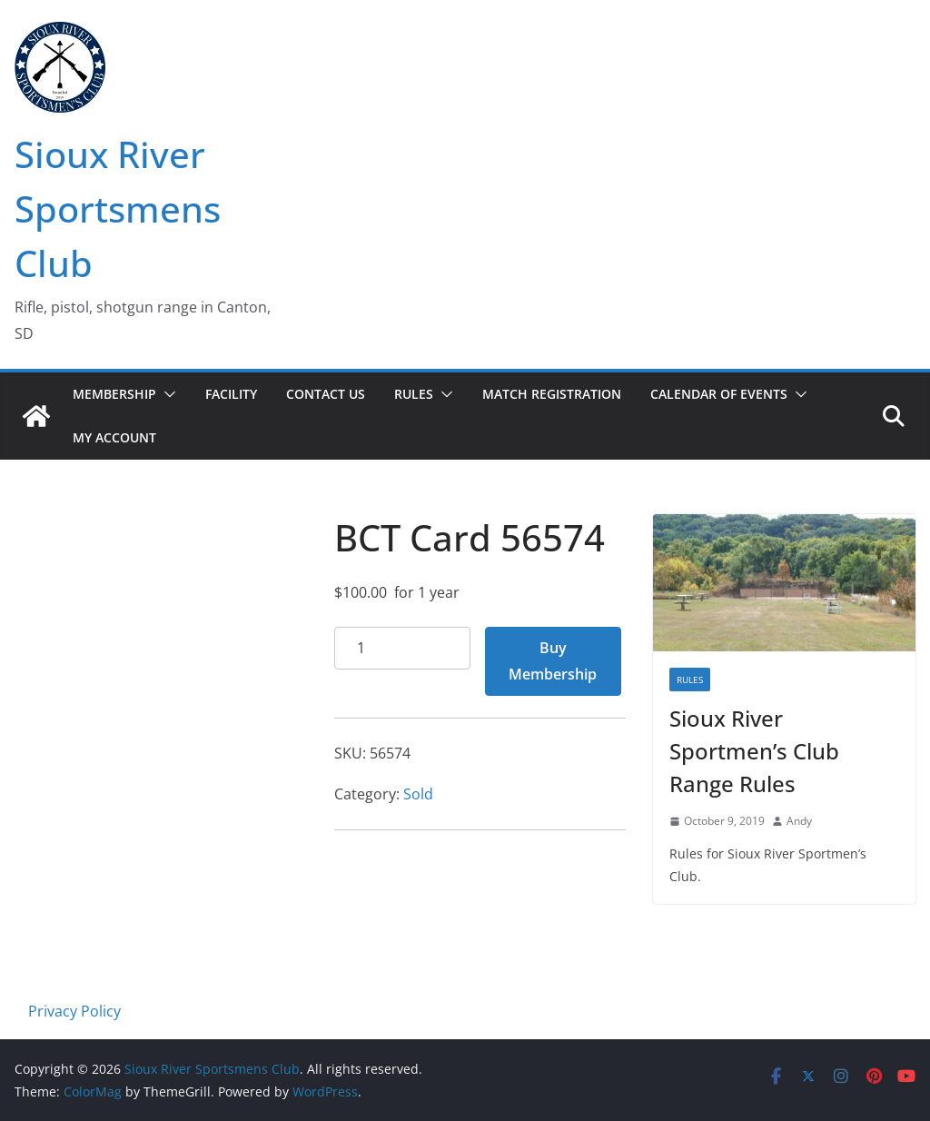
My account (114, 437)
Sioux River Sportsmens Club (118, 208)
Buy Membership (553, 661)
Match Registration (551, 393)
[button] (166, 394)
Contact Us (325, 393)
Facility (231, 393)
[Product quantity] (402, 648)
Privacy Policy (74, 1011)
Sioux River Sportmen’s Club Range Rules (754, 751)
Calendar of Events (718, 393)
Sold (418, 794)
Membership (114, 393)
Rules (413, 393)
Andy (799, 820)
